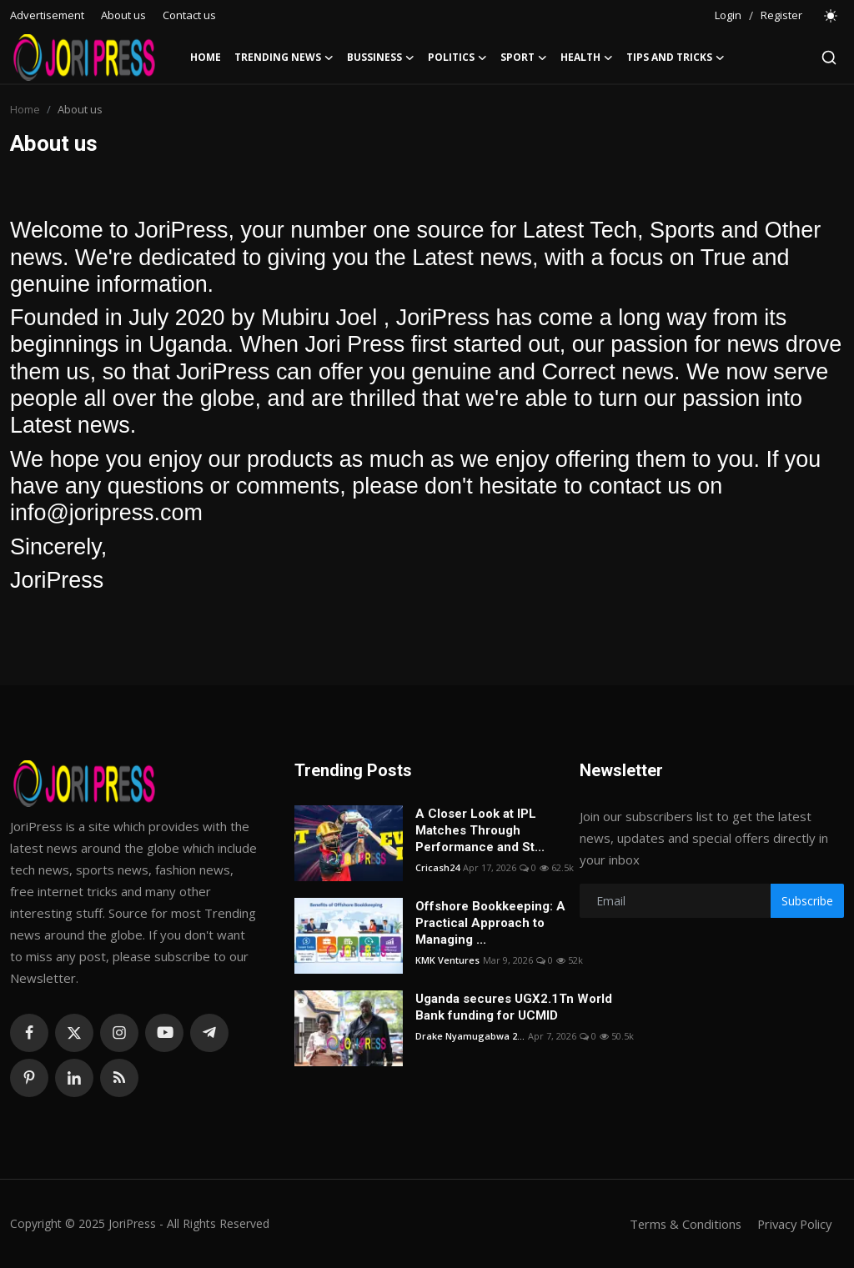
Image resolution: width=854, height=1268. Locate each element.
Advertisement (47, 15)
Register (781, 15)
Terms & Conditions (680, 1223)
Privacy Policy (792, 1223)
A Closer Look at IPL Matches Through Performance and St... (480, 830)
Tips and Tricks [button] (675, 57)
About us (123, 15)
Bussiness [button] (380, 57)
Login (728, 15)
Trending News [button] (284, 57)
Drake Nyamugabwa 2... (470, 1036)
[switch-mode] (831, 16)
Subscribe (807, 901)
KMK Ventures (447, 960)
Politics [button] (457, 57)
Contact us (189, 15)
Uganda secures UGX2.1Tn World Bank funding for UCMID (513, 1007)
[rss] (119, 1078)
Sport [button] (523, 57)
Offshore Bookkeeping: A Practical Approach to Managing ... (490, 923)
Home (205, 57)
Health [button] (586, 57)
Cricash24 (437, 867)
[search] (829, 58)
